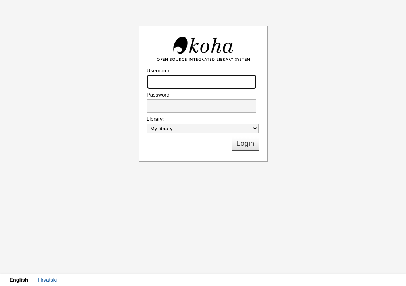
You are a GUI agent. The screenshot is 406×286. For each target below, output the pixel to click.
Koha (203, 49)
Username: (159, 70)
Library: (155, 119)
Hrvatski (47, 280)
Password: (159, 95)
